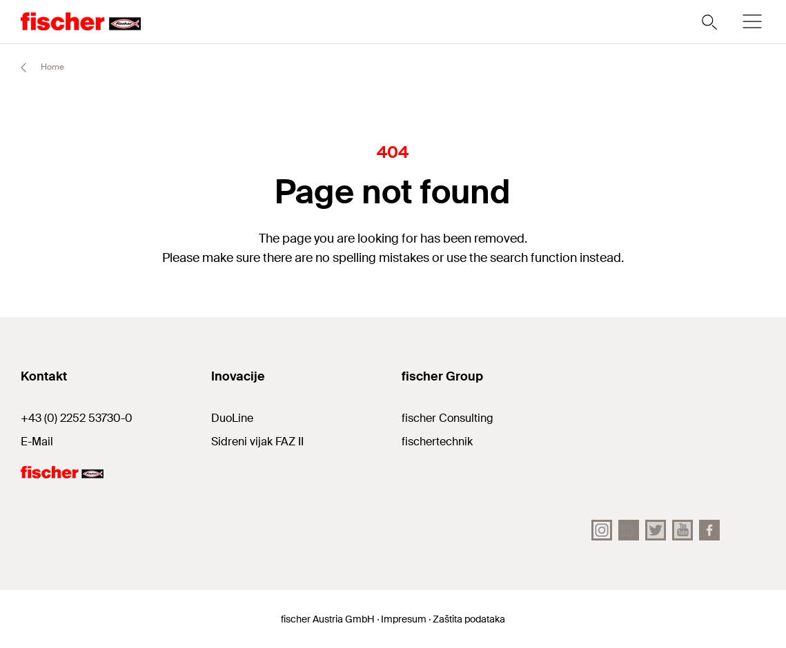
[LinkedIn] (628, 530)
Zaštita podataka (469, 619)
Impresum (403, 619)
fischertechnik (437, 441)
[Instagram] (601, 530)
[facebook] (709, 530)
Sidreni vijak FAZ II (257, 441)
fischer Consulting (447, 418)
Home (36, 67)
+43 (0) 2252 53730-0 (76, 418)
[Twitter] (655, 530)
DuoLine (232, 418)
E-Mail (37, 441)
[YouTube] (682, 530)
